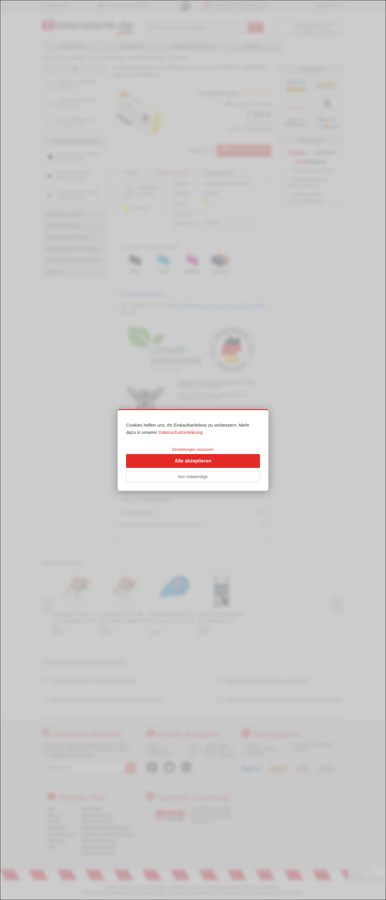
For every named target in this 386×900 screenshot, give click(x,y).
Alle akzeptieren (193, 460)
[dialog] (193, 450)
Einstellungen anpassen (193, 449)
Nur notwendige (193, 476)
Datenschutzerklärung (181, 432)
